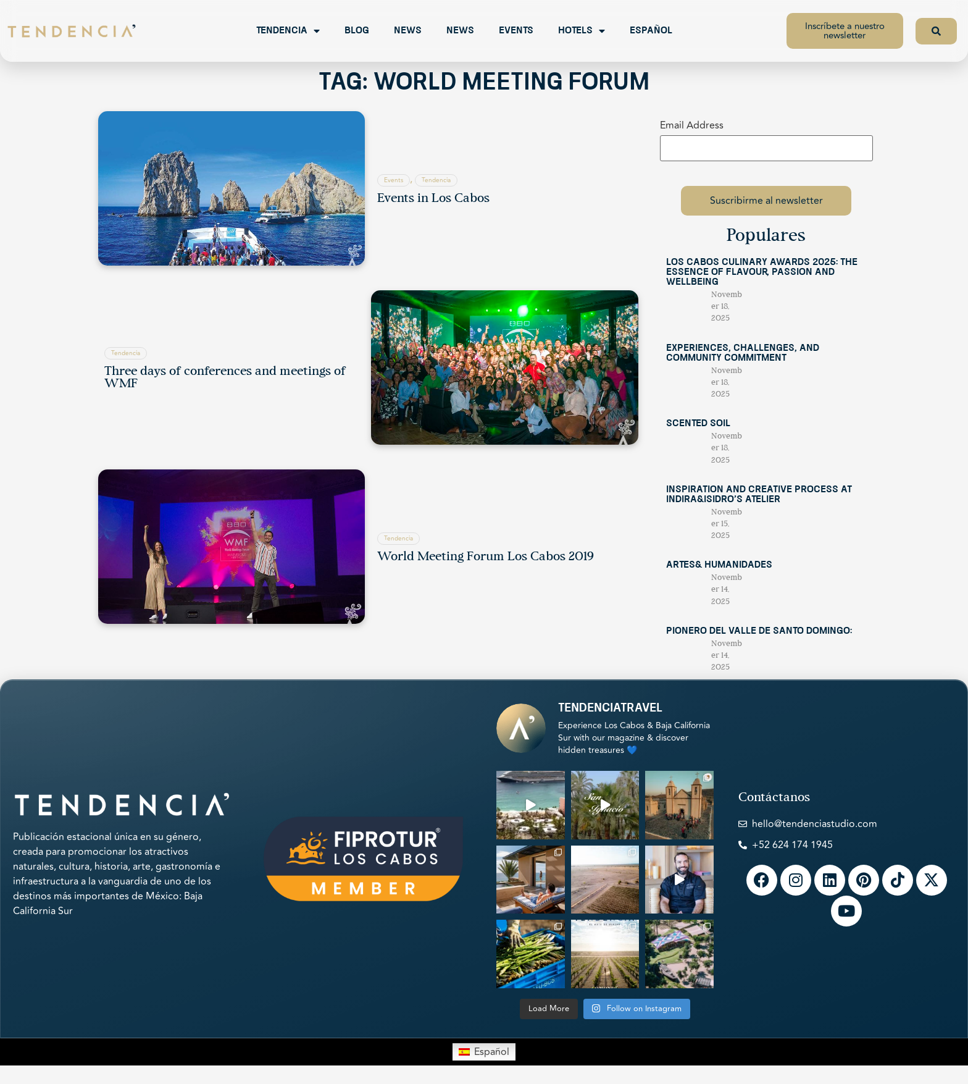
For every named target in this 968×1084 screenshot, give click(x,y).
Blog (356, 31)
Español (651, 31)
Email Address (692, 125)
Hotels (581, 31)
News (408, 31)
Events (516, 31)
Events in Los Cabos (433, 199)
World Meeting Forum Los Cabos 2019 (485, 557)
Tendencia (288, 31)
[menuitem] (484, 1052)
